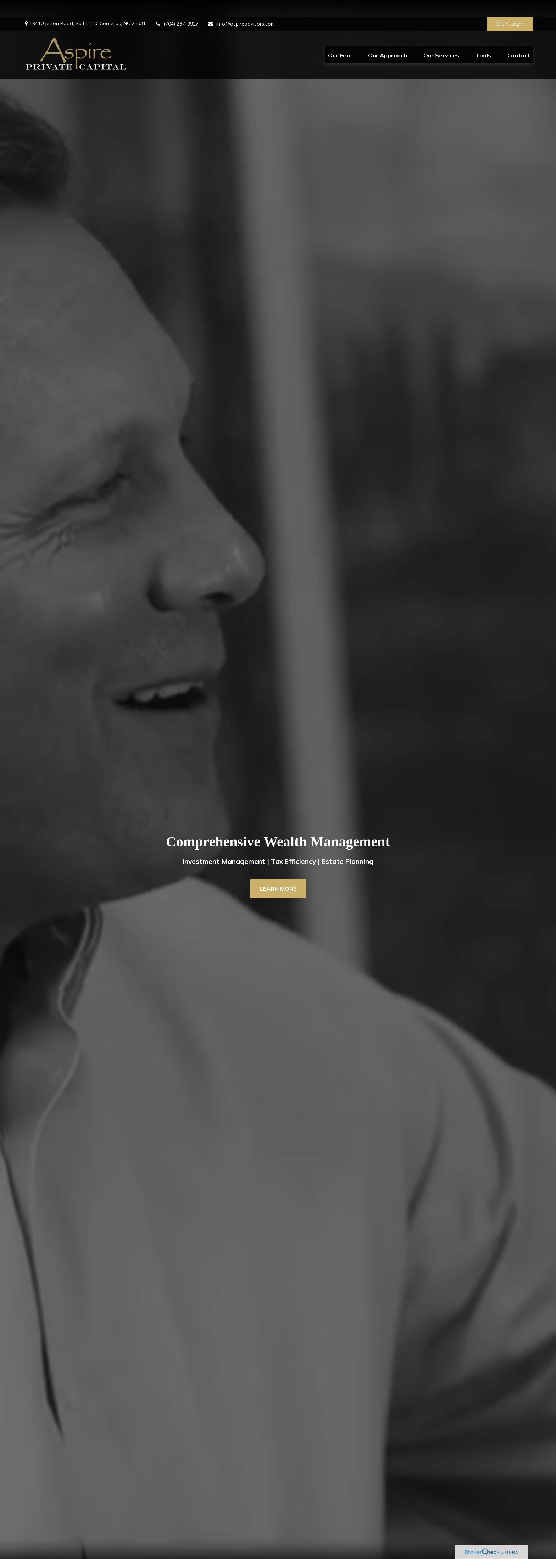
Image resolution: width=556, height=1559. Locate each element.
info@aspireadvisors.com (241, 7)
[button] (340, 38)
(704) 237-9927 (177, 7)
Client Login (509, 7)
